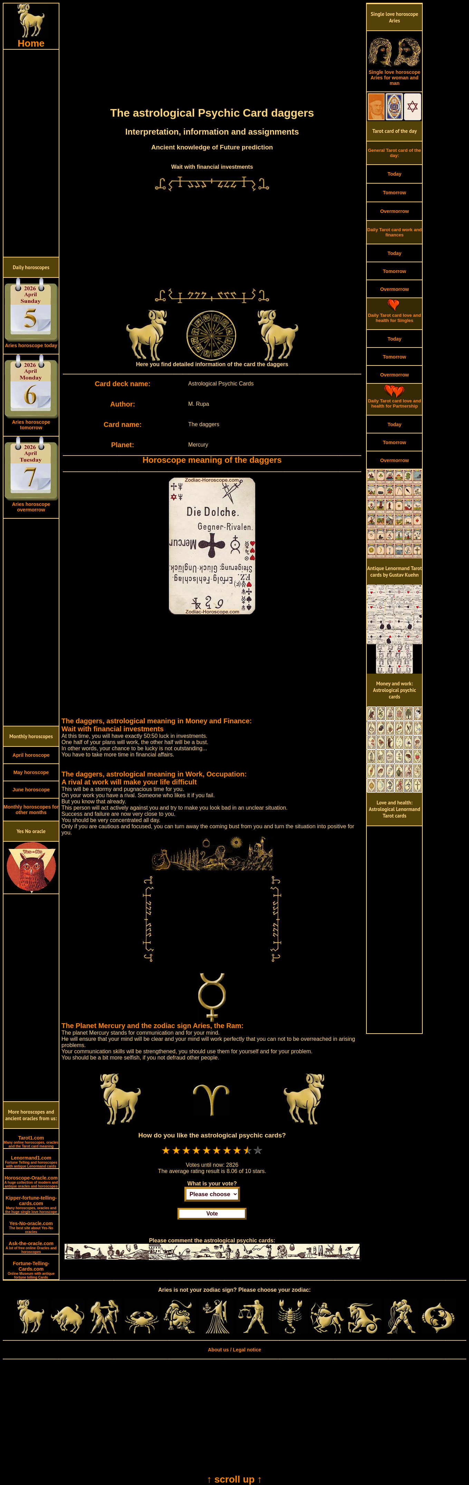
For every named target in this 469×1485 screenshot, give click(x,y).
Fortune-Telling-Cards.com (31, 1270)
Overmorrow (394, 211)
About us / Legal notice (234, 1349)
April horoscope (30, 755)
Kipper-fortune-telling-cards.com (31, 1204)
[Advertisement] (31, 153)
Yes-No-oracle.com (31, 1227)
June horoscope (31, 789)
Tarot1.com (31, 1141)
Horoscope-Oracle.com (31, 1181)
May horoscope (31, 772)
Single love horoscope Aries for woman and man (394, 75)
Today (394, 174)
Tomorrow (394, 192)
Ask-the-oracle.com (31, 1247)
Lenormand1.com (31, 1161)
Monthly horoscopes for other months (30, 809)
